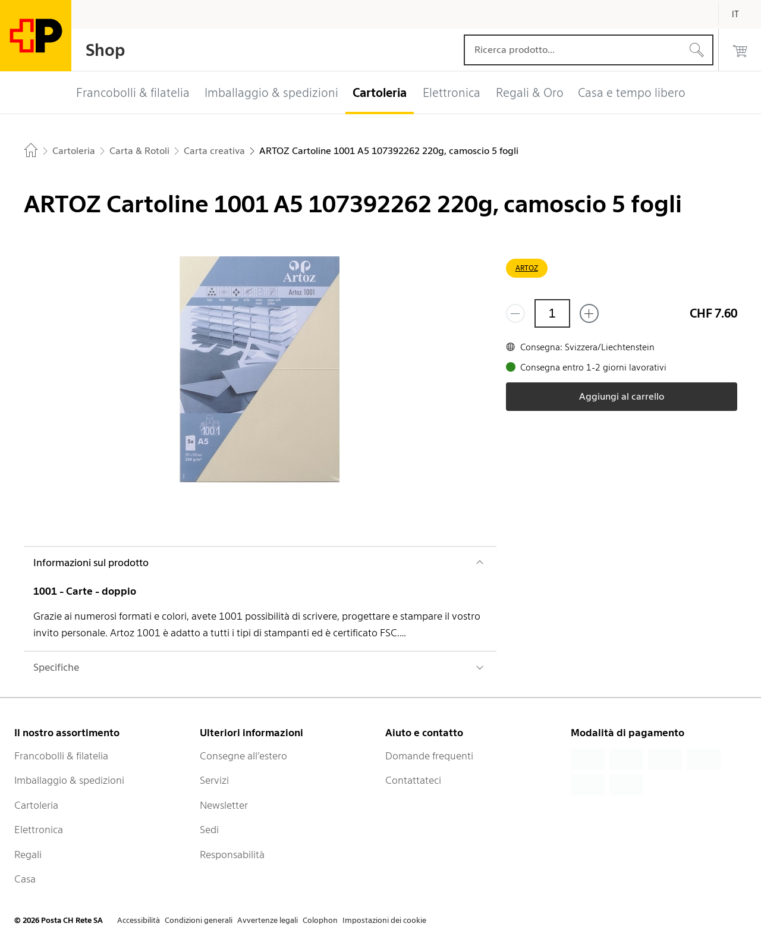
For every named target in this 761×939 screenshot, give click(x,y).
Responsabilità (232, 855)
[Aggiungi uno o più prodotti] (589, 313)
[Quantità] (552, 313)
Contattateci (413, 780)
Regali (28, 855)
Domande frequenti (429, 756)
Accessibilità (138, 920)
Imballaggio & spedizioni (69, 780)
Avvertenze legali (267, 920)
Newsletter (224, 805)
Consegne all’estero (243, 756)
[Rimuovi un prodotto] (515, 313)
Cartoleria (36, 805)
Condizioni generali (198, 920)
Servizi (214, 780)
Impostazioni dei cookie (384, 920)
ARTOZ (526, 267)
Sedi (209, 830)
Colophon (320, 920)
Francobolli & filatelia (61, 756)
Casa (25, 879)
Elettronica (38, 830)
